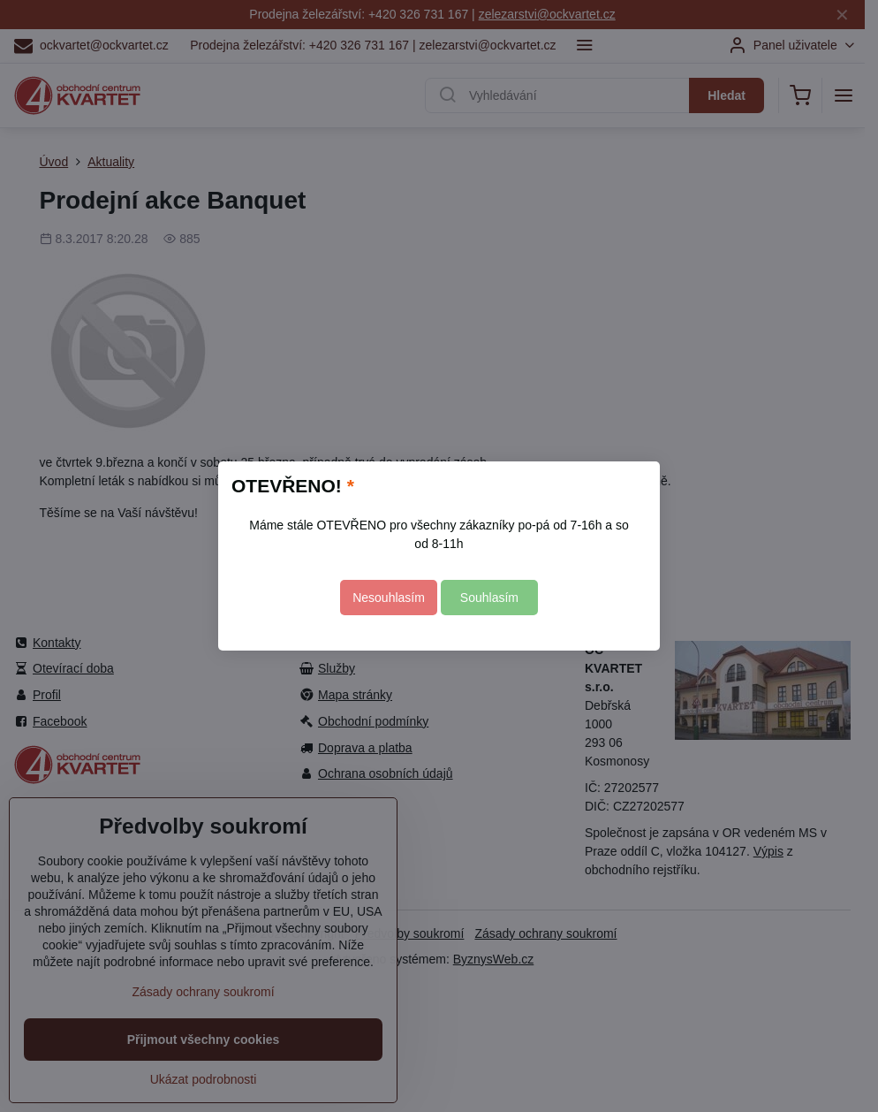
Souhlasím (489, 597)
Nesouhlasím (388, 597)
